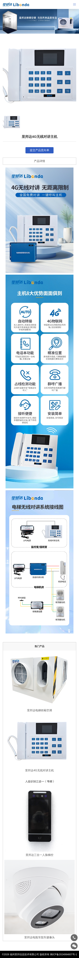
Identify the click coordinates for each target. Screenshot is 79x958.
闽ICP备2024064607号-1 (63, 954)
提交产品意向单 (39, 150)
